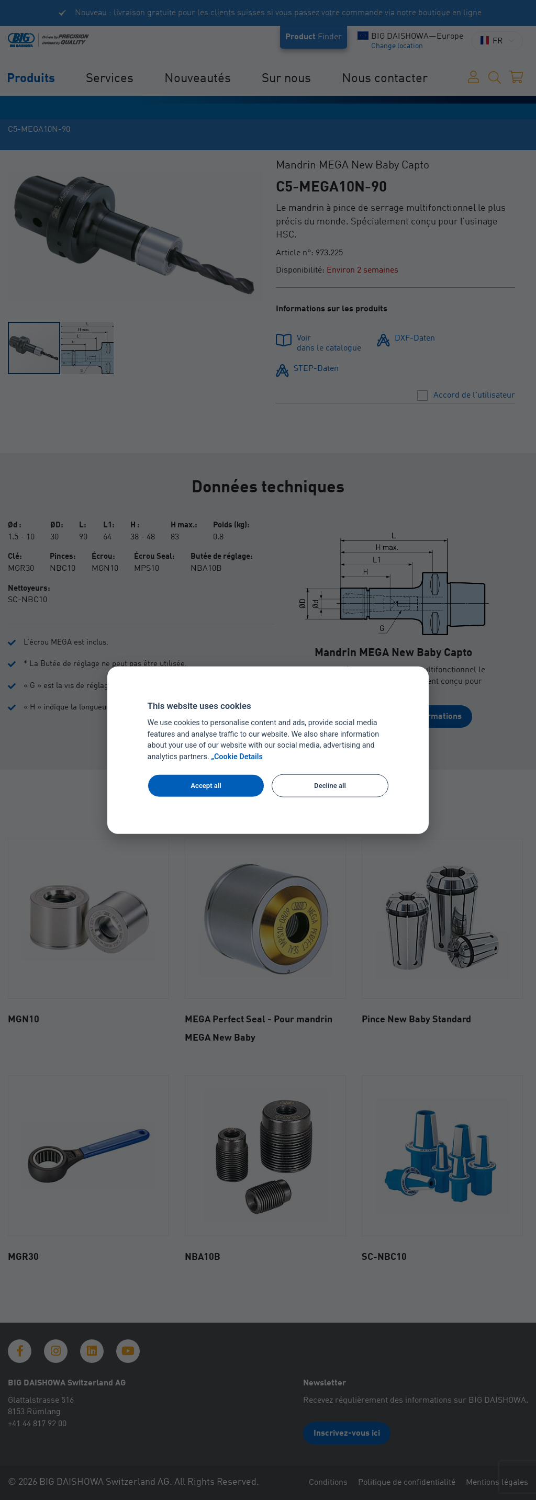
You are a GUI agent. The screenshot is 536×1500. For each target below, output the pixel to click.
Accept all (206, 786)
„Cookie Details (237, 756)
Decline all (330, 786)
